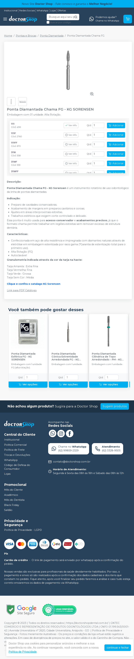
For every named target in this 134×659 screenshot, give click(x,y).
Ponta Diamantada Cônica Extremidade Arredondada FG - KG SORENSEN (65, 356)
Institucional (10, 10)
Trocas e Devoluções (17, 454)
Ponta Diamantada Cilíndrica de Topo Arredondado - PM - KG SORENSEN (107, 356)
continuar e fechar (118, 647)
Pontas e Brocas (26, 35)
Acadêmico (11, 494)
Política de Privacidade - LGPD (23, 529)
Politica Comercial (15, 444)
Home (8, 35)
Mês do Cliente (13, 489)
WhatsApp (42, 10)
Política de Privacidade (23, 651)
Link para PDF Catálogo (22, 290)
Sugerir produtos (115, 406)
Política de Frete (14, 449)
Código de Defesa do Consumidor (17, 467)
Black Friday (11, 505)
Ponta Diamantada (51, 35)
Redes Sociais (27, 10)
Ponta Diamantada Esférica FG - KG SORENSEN (23, 356)
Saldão (8, 510)
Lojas (53, 10)
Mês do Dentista (14, 499)
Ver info (71, 125)
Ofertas (62, 10)
